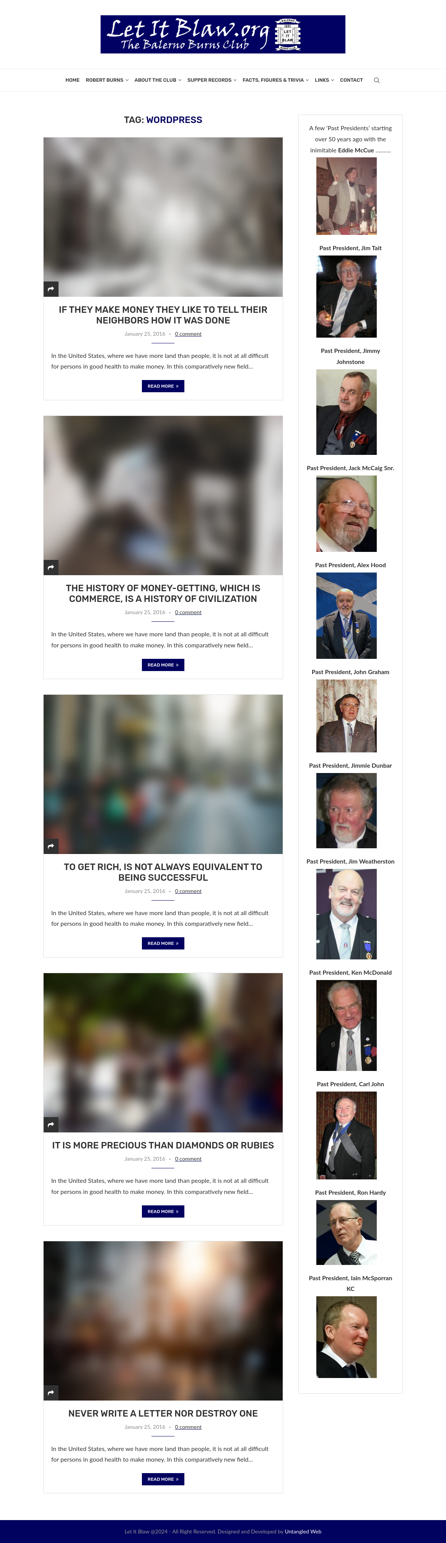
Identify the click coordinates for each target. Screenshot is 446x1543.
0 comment (188, 333)
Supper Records (209, 80)
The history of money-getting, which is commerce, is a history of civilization (163, 593)
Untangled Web (303, 1531)
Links (322, 80)
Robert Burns (104, 80)
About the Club (155, 80)
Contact (351, 80)
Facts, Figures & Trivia (273, 80)
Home (72, 80)
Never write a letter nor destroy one (163, 1413)
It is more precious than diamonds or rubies (163, 1145)
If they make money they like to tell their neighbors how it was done (163, 315)
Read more (163, 386)
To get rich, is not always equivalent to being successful (163, 872)
